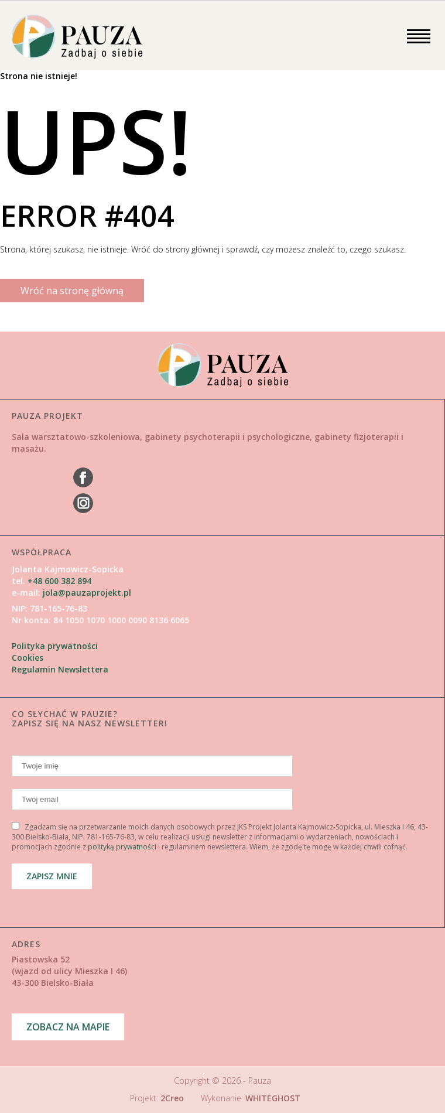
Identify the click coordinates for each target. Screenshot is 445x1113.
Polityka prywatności (55, 645)
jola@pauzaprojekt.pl (87, 592)
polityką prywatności (122, 847)
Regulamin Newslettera (60, 669)
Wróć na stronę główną (72, 290)
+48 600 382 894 (58, 580)
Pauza (259, 1080)
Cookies (27, 657)
